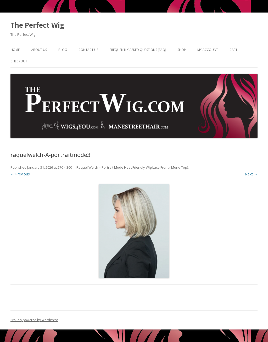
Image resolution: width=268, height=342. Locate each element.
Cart (233, 50)
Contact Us (88, 50)
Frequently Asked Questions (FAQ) (138, 50)
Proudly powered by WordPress (34, 320)
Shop (181, 50)
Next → (251, 174)
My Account (207, 50)
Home (15, 50)
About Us (39, 50)
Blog (62, 50)
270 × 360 (65, 167)
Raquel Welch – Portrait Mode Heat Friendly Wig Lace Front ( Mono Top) (132, 167)
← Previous (20, 174)
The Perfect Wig (37, 25)
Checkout (18, 61)
